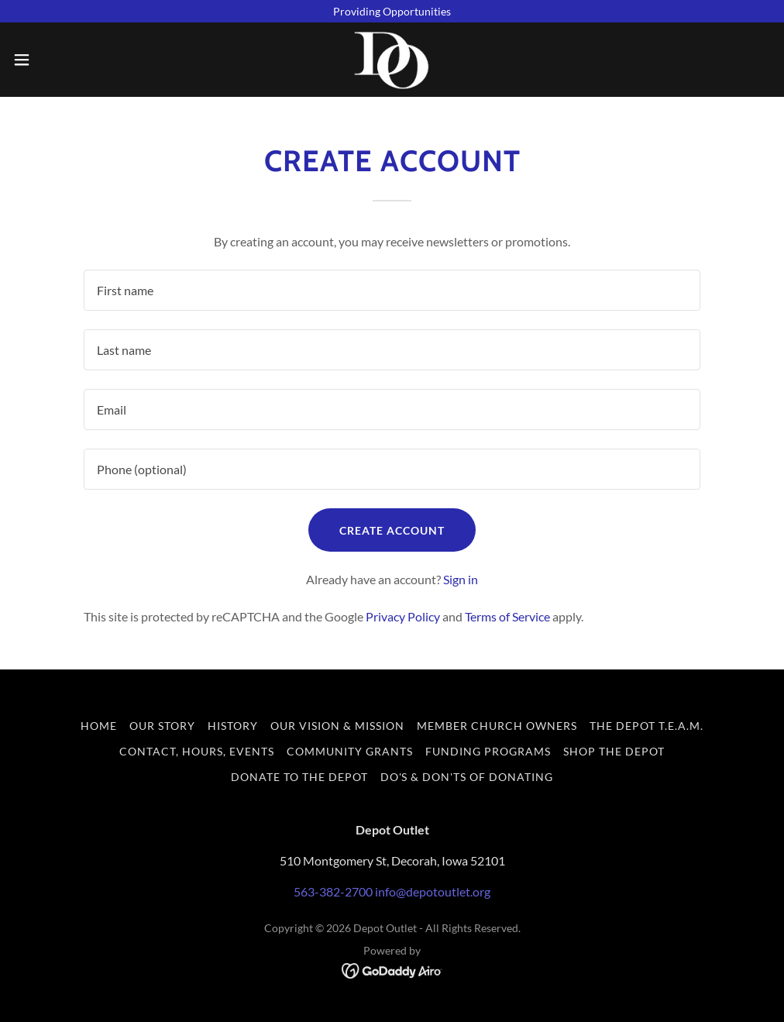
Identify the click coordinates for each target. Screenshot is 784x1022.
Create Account (392, 530)
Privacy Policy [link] (403, 616)
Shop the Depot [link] (614, 751)
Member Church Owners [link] (497, 725)
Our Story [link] (162, 725)
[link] (392, 60)
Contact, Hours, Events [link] (196, 751)
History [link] (233, 725)
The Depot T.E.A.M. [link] (646, 725)
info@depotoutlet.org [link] (432, 891)
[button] (64, 59)
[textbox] (392, 290)
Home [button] (99, 725)
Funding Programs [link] (488, 751)
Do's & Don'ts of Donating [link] (467, 776)
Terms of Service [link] (507, 616)
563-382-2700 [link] (333, 891)
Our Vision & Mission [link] (337, 725)
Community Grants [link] (350, 751)
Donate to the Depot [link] (299, 776)
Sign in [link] (460, 579)
